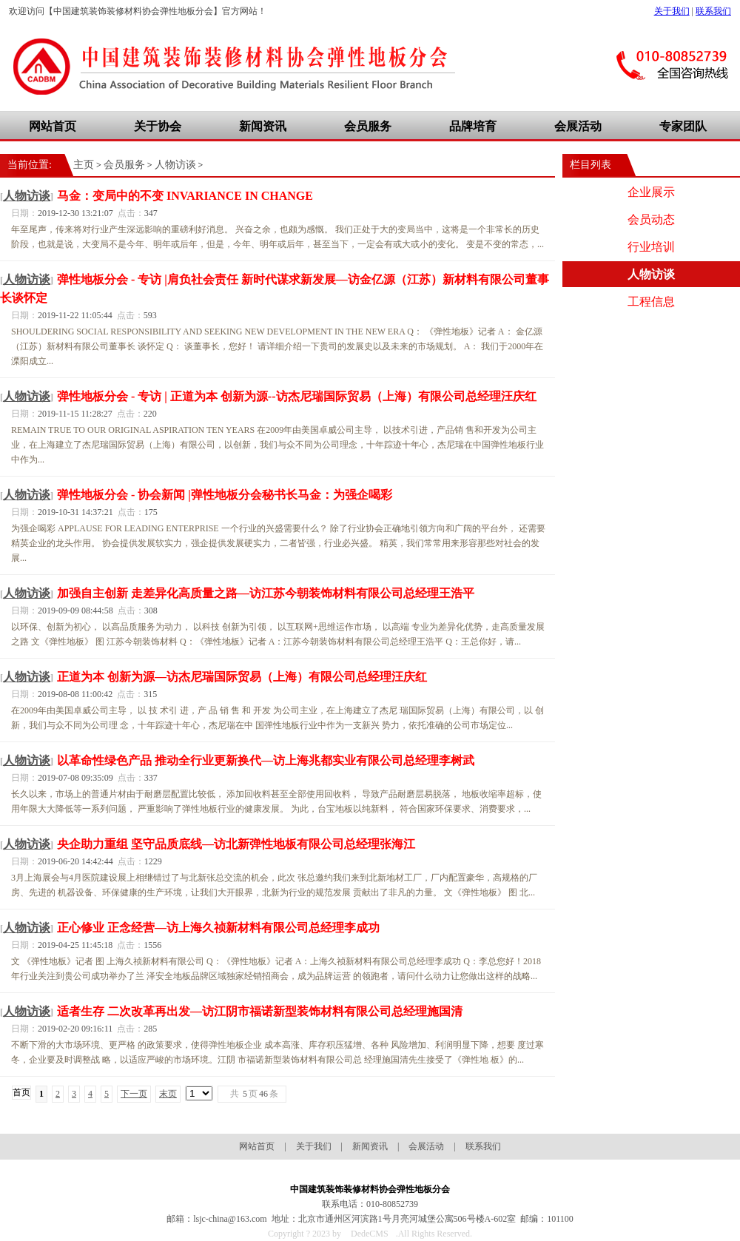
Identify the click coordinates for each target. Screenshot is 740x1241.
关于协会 (157, 126)
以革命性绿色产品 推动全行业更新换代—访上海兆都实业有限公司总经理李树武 (265, 760)
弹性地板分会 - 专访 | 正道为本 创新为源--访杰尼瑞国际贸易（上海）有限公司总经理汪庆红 (296, 396)
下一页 (134, 1094)
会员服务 (367, 126)
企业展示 (651, 192)
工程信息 (651, 301)
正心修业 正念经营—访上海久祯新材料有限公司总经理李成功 (218, 927)
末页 (168, 1094)
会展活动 (578, 126)
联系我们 (713, 11)
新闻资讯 (262, 126)
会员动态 (651, 219)
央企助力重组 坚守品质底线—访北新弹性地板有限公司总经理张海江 (236, 844)
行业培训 (651, 247)
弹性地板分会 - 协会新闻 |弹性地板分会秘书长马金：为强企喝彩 (224, 494)
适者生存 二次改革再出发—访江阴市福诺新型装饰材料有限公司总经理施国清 (259, 1011)
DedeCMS (369, 1233)
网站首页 (52, 126)
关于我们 (672, 11)
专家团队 (683, 126)
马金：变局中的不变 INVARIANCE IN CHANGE (185, 195)
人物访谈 (175, 164)
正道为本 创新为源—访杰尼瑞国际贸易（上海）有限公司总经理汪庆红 (242, 676)
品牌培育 (473, 126)
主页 (83, 164)
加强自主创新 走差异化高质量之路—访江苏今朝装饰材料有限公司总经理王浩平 (265, 593)
